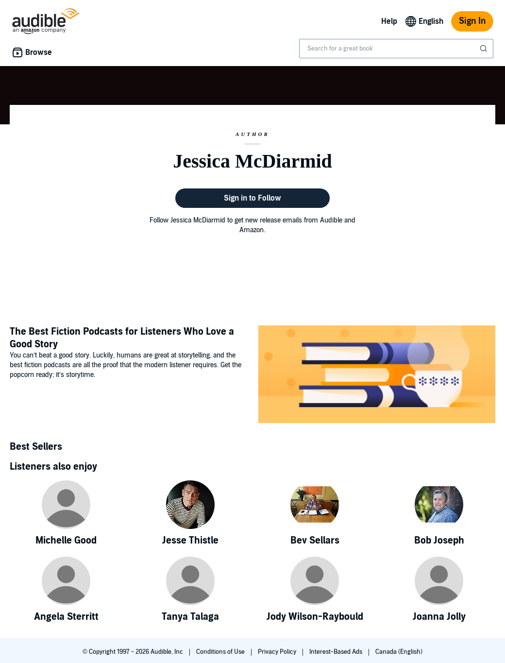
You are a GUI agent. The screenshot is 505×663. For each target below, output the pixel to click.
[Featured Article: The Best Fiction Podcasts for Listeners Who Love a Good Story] (376, 375)
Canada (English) (398, 652)
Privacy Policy (278, 652)
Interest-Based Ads (336, 652)
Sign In (472, 21)
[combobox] (396, 48)
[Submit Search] (484, 48)
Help (389, 21)
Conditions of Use (221, 652)
